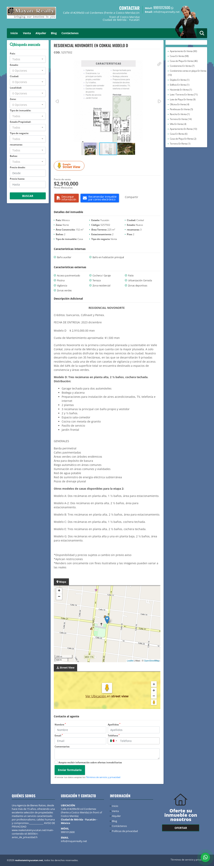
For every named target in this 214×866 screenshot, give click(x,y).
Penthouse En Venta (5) (181, 109)
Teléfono (114, 735)
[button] (159, 64)
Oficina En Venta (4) (179, 104)
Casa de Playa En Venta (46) (184, 61)
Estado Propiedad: (20, 121)
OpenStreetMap (151, 660)
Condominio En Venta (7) (182, 66)
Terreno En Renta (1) (180, 143)
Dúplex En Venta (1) (179, 79)
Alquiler (41, 33)
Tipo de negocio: (19, 133)
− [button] (59, 597)
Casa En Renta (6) (178, 133)
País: (12, 53)
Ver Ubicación (96, 696)
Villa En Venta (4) (178, 124)
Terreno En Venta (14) (181, 119)
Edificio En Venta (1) (179, 84)
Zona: (13, 99)
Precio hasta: (17, 178)
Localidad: (16, 87)
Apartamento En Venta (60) (183, 51)
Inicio (14, 33)
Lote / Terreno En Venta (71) (184, 94)
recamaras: (16, 144)
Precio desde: (17, 167)
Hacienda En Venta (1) (181, 89)
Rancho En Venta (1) (180, 114)
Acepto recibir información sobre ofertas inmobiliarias (90, 762)
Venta (27, 33)
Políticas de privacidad (125, 831)
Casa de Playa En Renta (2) (183, 138)
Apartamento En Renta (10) (183, 129)
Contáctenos (70, 33)
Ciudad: (14, 76)
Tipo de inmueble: (20, 110)
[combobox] (28, 59)
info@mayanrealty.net (74, 841)
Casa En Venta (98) (179, 56)
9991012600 (161, 7)
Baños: (13, 156)
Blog (54, 33)
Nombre (60, 724)
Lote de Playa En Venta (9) (183, 99)
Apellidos (114, 724)
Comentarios (62, 746)
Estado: (14, 65)
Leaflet (130, 660)
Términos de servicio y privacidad (103, 777)
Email (59, 735)
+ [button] (59, 591)
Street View (70, 166)
